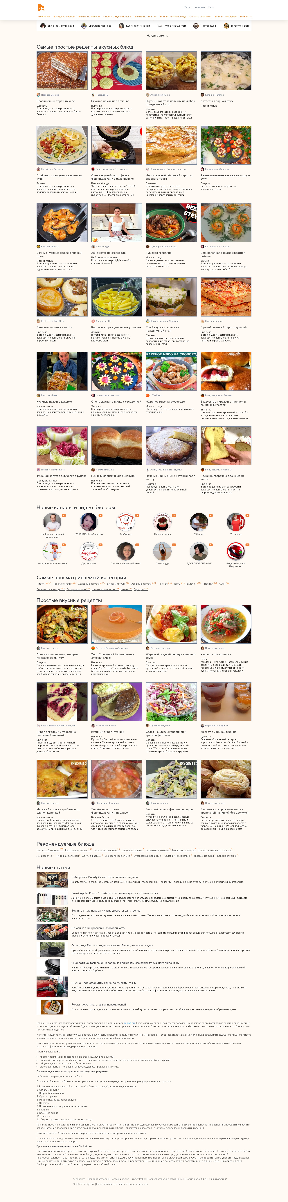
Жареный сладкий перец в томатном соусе (171, 656)
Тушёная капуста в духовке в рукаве (62, 476)
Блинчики (44, 16)
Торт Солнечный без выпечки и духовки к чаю (112, 656)
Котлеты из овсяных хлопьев (213, 850)
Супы (223, 583)
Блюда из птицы (117, 583)
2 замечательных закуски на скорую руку (225, 177)
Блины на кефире (226, 16)
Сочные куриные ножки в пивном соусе (59, 254)
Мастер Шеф (205, 26)
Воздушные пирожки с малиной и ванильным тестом (223, 403)
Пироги (44, 583)
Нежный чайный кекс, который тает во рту (170, 477)
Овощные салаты (77, 589)
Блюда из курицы (64, 16)
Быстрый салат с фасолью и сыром (169, 809)
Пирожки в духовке (78, 850)
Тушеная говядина (159, 253)
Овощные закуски (142, 583)
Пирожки (209, 583)
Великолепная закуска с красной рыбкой (223, 254)
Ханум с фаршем (72, 856)
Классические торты (104, 589)
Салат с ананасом (200, 16)
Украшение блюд (182, 856)
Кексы (125, 589)
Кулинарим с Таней (134, 26)
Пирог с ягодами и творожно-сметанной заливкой (57, 733)
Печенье (163, 583)
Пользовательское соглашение (165, 1179)
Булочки (193, 583)
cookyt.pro (130, 1023)
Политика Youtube (196, 1179)
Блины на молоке (89, 16)
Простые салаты (64, 583)
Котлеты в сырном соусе (217, 101)
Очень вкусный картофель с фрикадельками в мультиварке (112, 177)
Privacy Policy (138, 1179)
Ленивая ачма (240, 850)
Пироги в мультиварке (117, 16)
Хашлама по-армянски (216, 654)
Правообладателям (98, 1179)
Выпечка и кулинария (57, 26)
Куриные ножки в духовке (54, 401)
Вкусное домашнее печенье (110, 101)
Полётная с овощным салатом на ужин (59, 177)
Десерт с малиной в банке (218, 732)
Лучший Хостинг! (217, 1179)
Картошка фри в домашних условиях (116, 327)
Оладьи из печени (132, 850)
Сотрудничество (120, 1179)
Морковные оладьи (183, 850)
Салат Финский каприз (156, 856)
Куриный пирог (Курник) (107, 732)
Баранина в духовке (156, 850)
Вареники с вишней (106, 850)
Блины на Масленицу (173, 16)
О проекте (79, 1179)
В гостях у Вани (237, 26)
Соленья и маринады (50, 589)
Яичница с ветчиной (48, 856)
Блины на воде (249, 16)
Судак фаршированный (127, 856)
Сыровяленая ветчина (97, 856)
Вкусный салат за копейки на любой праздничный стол (170, 102)
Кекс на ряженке (205, 856)
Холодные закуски (91, 583)
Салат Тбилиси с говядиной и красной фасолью (166, 733)
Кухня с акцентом (171, 26)
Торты (178, 583)
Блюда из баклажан (50, 850)
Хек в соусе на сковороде (108, 253)
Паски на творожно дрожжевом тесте (222, 477)
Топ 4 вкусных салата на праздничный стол (162, 328)
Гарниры (140, 589)
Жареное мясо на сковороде (165, 401)
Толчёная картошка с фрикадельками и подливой (110, 811)
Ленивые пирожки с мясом (54, 327)
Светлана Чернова (96, 26)
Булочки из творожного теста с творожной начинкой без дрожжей (225, 811)
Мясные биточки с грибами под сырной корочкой (58, 811)
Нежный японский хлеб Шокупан (113, 476)
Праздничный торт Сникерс (56, 101)
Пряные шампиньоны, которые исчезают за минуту (57, 656)
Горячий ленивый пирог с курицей (224, 327)
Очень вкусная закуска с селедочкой (116, 401)
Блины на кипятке (145, 16)
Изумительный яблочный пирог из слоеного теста (169, 177)
